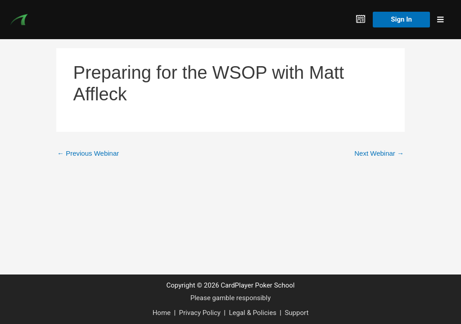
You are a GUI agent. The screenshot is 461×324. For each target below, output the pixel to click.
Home (162, 313)
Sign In (401, 19)
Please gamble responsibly (230, 298)
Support (296, 313)
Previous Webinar (88, 153)
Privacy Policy (200, 313)
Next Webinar (379, 153)
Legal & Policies (252, 313)
